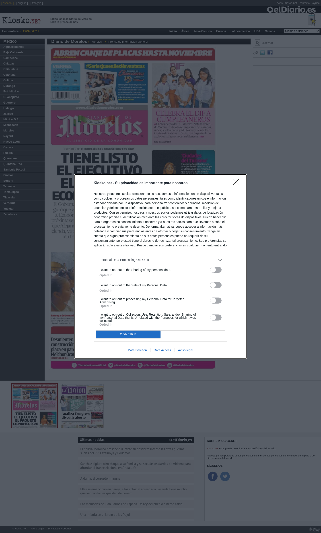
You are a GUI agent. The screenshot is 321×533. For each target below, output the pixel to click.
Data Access (162, 350)
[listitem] (160, 259)
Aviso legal (185, 350)
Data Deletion (137, 350)
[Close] (237, 183)
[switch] (216, 269)
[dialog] (160, 266)
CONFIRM (128, 334)
